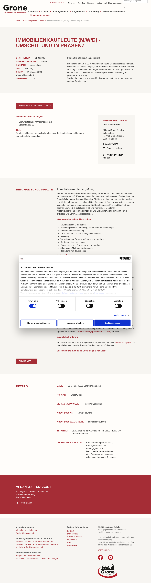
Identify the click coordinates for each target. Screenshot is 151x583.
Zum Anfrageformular (34, 105)
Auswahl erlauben (75, 323)
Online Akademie (41, 16)
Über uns (71, 3)
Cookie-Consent (74, 537)
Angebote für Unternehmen (28, 556)
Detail (41, 21)
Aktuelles (81, 3)
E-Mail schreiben (114, 148)
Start (18, 21)
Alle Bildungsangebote (113, 3)
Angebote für (78, 11)
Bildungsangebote (30, 21)
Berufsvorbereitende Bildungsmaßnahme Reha (37, 544)
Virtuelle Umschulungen (26, 530)
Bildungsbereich (60, 11)
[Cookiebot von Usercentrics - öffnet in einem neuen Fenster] (119, 258)
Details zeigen (119, 315)
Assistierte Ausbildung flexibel (29, 547)
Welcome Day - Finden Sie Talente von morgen (37, 558)
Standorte (33, 11)
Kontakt (99, 3)
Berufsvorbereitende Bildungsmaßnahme (34, 541)
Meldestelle (72, 545)
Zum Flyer (25, 361)
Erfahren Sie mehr (105, 550)
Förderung (94, 11)
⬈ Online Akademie (57, 3)
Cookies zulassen (113, 323)
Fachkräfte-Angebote (25, 533)
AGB (69, 542)
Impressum (99, 293)
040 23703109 (111, 144)
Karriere (90, 3)
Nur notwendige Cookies (38, 323)
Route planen (26, 503)
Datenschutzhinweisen (73, 293)
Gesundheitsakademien (114, 11)
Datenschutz (72, 534)
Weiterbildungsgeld (124, 342)
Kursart (45, 11)
